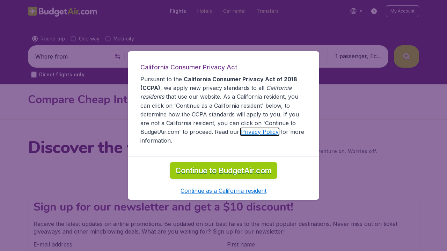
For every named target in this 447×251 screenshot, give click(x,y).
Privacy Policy (260, 131)
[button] (223, 190)
